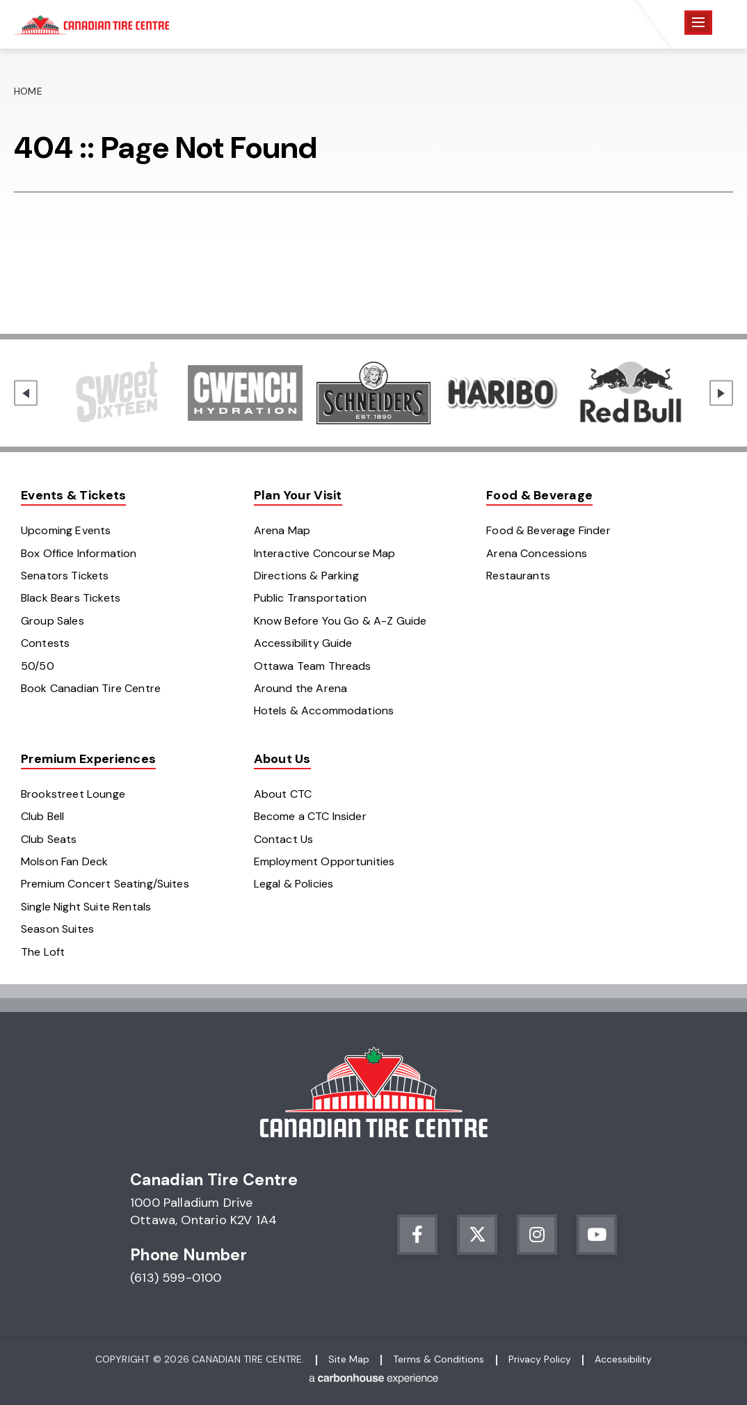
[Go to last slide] (26, 393)
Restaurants (518, 575)
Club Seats (49, 839)
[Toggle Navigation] (698, 22)
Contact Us (284, 839)
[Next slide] (721, 393)
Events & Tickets (73, 495)
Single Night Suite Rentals (86, 906)
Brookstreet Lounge (73, 794)
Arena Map (282, 530)
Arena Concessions (536, 553)
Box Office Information (79, 553)
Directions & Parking (306, 575)
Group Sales (52, 620)
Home (28, 91)
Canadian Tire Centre (91, 24)
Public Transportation (310, 598)
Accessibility (623, 1359)
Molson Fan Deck (64, 861)
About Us (282, 758)
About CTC (283, 794)
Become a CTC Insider (310, 816)
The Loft (43, 952)
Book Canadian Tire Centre (91, 688)
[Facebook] (417, 1234)
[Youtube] (597, 1234)
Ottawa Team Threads (312, 666)
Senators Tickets (65, 575)
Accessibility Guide (303, 643)
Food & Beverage (539, 495)
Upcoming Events (66, 530)
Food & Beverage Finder (548, 530)
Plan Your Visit (298, 495)
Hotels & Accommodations (324, 710)
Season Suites (57, 929)
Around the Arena (301, 688)
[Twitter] (477, 1234)
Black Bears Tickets (70, 598)
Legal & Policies (294, 883)
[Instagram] (537, 1234)
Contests (45, 643)
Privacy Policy (539, 1359)
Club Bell (42, 816)
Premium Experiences (88, 758)
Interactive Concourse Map (325, 553)
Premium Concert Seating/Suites (105, 883)
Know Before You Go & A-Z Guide (340, 620)
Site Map (348, 1359)
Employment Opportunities (324, 861)
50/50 (37, 666)
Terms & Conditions (438, 1359)
